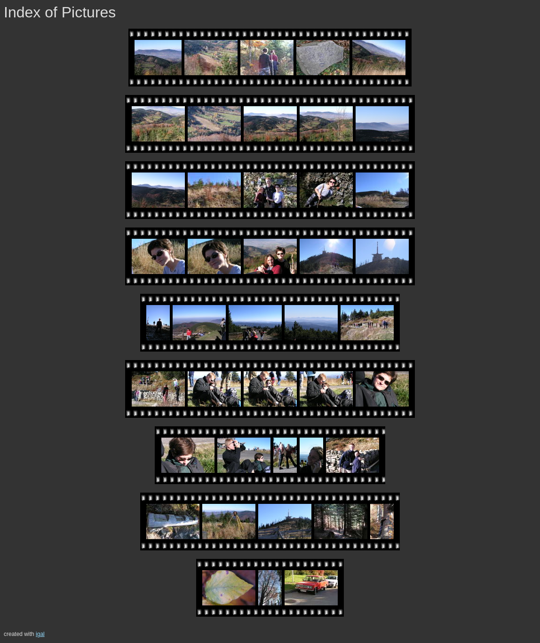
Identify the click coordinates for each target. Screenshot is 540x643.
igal (40, 634)
